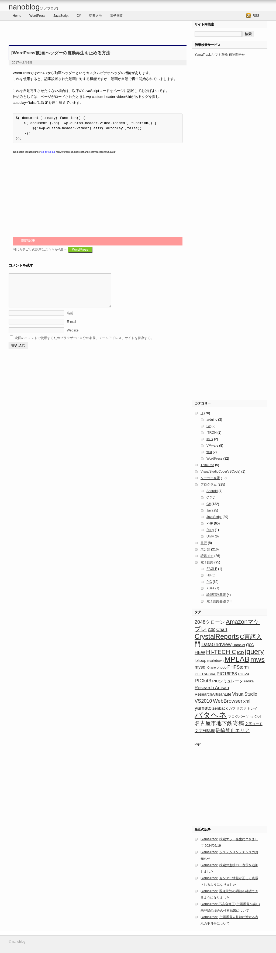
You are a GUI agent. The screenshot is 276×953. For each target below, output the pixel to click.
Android (212, 491)
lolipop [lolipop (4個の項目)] (200, 660)
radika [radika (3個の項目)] (249, 681)
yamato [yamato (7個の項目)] (203, 708)
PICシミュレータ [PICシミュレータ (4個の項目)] (227, 681)
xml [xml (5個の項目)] (246, 701)
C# (79, 16)
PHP (209, 523)
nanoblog (33, 7)
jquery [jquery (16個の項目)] (254, 651)
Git (208, 426)
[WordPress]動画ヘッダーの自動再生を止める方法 (60, 53)
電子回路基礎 (216, 601)
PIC (209, 582)
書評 (204, 543)
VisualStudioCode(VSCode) (220, 471)
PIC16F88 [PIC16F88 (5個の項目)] (227, 673)
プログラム (209, 484)
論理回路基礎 (216, 595)
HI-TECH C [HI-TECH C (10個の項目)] (221, 652)
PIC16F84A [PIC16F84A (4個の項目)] (205, 674)
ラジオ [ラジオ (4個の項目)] (256, 716)
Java (209, 510)
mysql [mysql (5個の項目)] (200, 667)
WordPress (37, 16)
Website (72, 337)
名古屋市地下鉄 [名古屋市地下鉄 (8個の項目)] (213, 723)
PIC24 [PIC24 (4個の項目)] (243, 674)
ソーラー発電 (210, 478)
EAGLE (211, 569)
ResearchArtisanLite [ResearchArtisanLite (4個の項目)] (213, 694)
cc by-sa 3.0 (48, 152)
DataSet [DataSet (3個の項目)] (238, 645)
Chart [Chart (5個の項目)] (221, 629)
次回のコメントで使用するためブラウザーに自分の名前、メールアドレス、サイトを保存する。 (84, 344)
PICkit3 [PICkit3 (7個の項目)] (203, 680)
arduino (211, 419)
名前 (70, 319)
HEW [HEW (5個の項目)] (200, 652)
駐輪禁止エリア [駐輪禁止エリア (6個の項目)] (233, 730)
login (198, 744)
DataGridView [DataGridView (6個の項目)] (216, 644)
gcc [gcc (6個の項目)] (250, 644)
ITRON (211, 432)
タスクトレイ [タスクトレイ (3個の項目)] (246, 708)
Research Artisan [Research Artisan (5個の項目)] (212, 687)
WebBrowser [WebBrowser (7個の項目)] (227, 701)
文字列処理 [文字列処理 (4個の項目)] (205, 730)
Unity (210, 536)
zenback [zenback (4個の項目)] (219, 708)
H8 (208, 575)
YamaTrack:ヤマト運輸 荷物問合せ (220, 55)
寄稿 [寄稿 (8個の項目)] (238, 723)
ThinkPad (207, 465)
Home (17, 16)
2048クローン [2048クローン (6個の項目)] (210, 622)
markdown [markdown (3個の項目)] (215, 661)
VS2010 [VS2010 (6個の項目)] (203, 701)
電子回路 (116, 16)
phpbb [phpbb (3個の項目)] (221, 667)
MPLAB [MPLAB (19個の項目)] (237, 659)
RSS (256, 16)
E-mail (71, 328)
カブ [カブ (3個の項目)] (232, 708)
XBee (210, 588)
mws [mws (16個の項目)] (257, 659)
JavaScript (60, 16)
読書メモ (95, 16)
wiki (209, 452)
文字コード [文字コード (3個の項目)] (254, 724)
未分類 (205, 549)
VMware (212, 445)
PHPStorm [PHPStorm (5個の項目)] (238, 667)
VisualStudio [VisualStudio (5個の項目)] (244, 694)
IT (202, 413)
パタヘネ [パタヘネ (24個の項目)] (211, 714)
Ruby (210, 530)
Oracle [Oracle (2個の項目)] (211, 667)
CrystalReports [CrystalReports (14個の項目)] (217, 636)
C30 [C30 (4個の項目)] (211, 629)
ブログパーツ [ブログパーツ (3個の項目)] (238, 717)
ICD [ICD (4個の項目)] (240, 652)
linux (209, 439)
